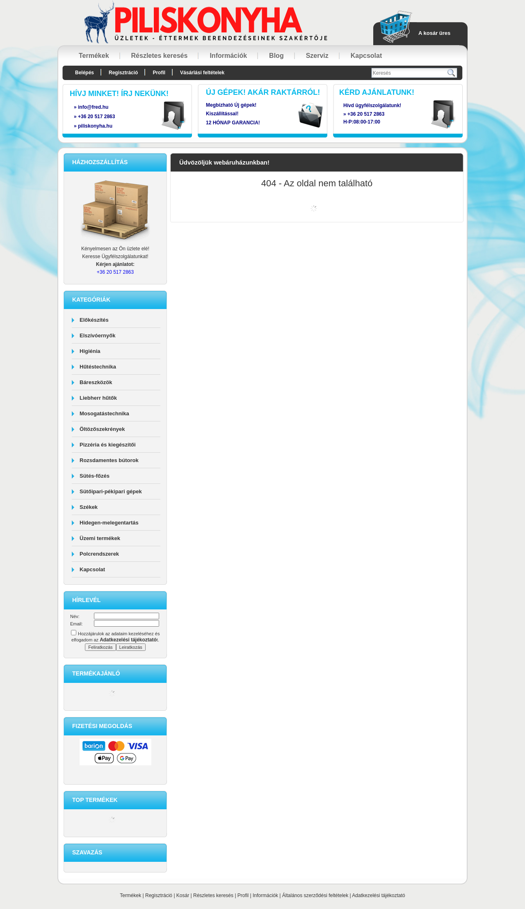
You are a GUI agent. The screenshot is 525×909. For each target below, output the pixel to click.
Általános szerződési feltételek (315, 895)
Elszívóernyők (97, 335)
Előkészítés (94, 320)
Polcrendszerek (99, 554)
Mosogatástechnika (104, 413)
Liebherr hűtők (98, 398)
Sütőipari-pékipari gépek (111, 491)
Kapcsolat (92, 569)
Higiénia (90, 351)
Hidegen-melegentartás (109, 523)
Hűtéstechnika (98, 367)
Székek (89, 507)
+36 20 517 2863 (365, 114)
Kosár (182, 895)
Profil (243, 895)
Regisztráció (158, 895)
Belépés (84, 73)
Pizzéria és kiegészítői (108, 445)
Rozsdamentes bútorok (109, 460)
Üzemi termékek (100, 538)
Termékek (130, 895)
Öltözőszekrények (102, 429)
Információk (265, 895)
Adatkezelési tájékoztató (378, 895)
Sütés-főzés (95, 476)
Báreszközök (96, 382)
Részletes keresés (213, 895)
